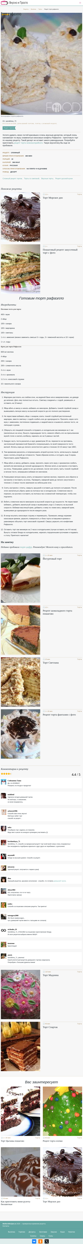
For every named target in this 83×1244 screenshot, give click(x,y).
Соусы (42, 1236)
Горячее (22, 1232)
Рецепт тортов (9, 128)
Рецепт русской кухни (64, 178)
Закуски (54, 1232)
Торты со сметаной (31, 178)
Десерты (32, 1232)
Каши (62, 1232)
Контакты (6, 1226)
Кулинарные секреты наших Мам (14, 3)
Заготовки (43, 1232)
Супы (51, 1236)
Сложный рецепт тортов (12, 178)
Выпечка (11, 1232)
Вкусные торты (47, 178)
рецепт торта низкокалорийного (28, 143)
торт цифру (26, 547)
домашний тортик (59, 881)
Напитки (71, 1232)
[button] (80, 3)
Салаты (33, 1236)
